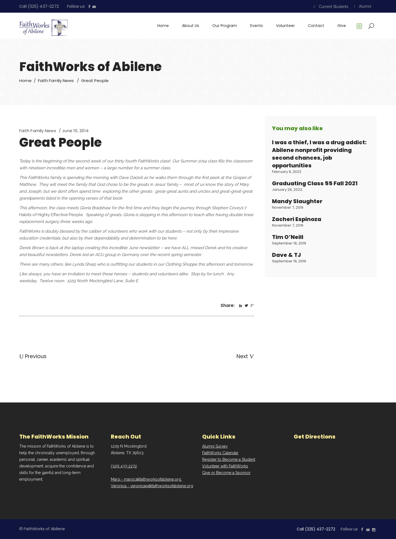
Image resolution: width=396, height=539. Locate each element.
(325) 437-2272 (124, 466)
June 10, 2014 (75, 131)
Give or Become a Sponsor (226, 472)
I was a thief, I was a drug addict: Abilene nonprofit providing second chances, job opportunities (319, 153)
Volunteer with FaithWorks (225, 466)
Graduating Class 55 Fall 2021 (315, 183)
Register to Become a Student (228, 459)
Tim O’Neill (287, 237)
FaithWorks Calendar (220, 453)
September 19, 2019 (289, 243)
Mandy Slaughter (297, 201)
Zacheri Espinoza (296, 219)
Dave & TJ (286, 255)
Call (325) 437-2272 (39, 6)
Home (25, 80)
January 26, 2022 (287, 189)
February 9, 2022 (286, 171)
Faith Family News (56, 80)
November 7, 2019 (287, 207)
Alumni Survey (215, 446)
